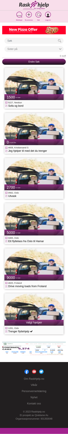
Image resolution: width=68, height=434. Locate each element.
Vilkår (34, 385)
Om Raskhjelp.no (34, 378)
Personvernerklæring (34, 391)
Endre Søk (34, 61)
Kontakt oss (34, 403)
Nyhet (33, 397)
